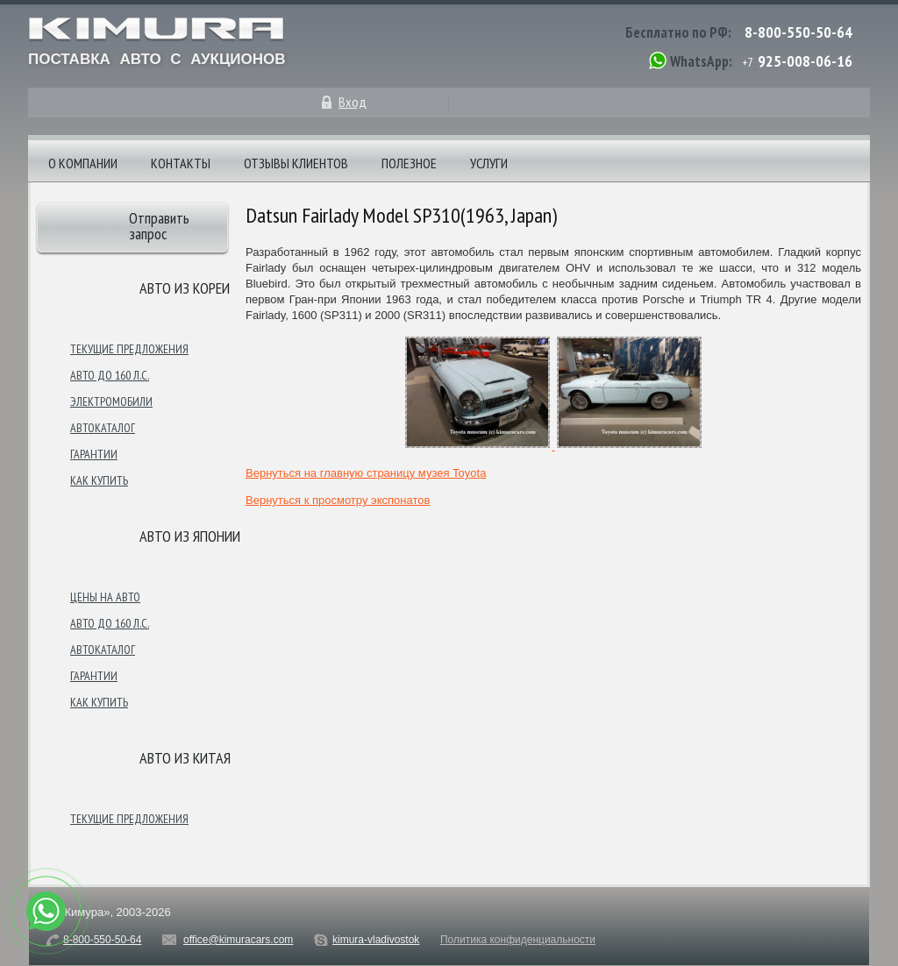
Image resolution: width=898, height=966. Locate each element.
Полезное (409, 163)
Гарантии (94, 454)
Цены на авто (105, 597)
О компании (83, 163)
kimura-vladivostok (375, 940)
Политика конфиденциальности (517, 940)
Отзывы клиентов (296, 163)
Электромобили (111, 401)
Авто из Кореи (184, 288)
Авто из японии (189, 536)
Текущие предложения (129, 349)
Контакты (180, 163)
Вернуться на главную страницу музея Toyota (366, 472)
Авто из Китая (185, 758)
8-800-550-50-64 (798, 32)
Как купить (99, 480)
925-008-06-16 (805, 61)
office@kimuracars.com (238, 940)
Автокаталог (102, 428)
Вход (353, 101)
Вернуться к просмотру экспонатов (338, 500)
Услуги (489, 163)
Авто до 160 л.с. (109, 375)
